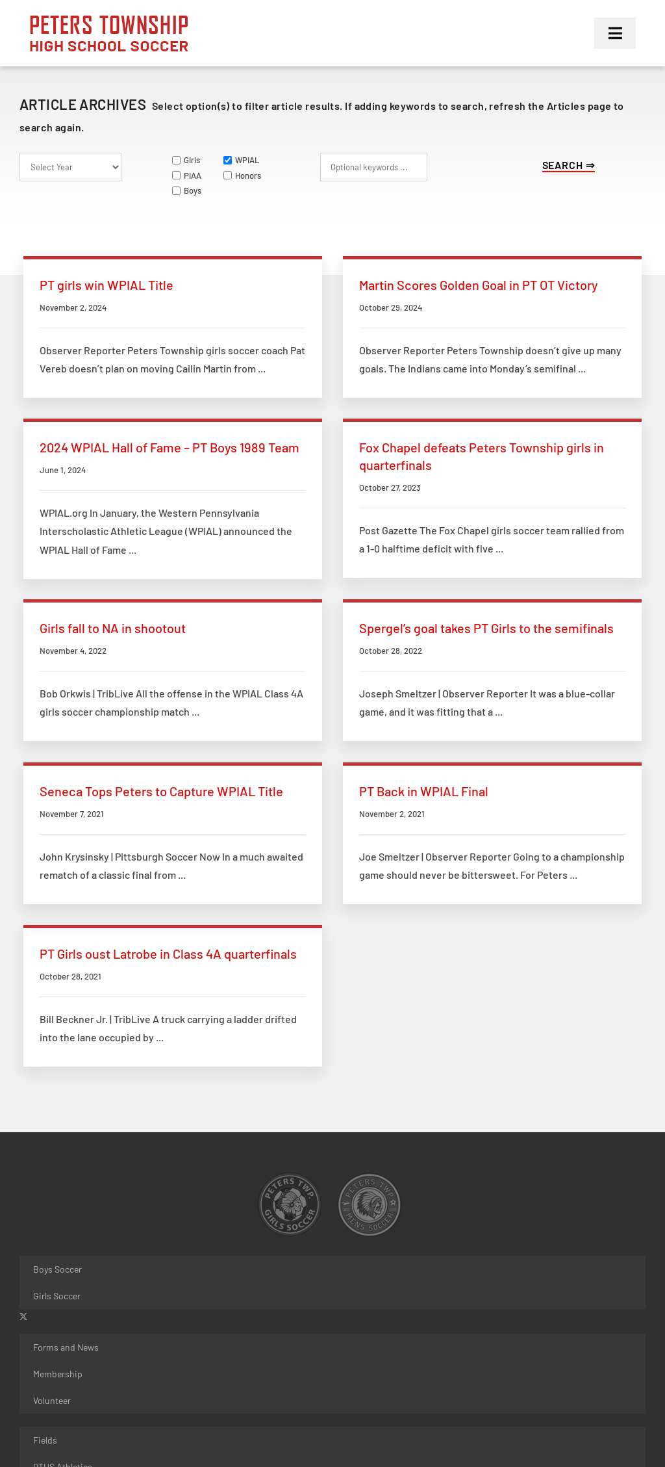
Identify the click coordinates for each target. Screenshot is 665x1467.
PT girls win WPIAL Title (106, 284)
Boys (186, 190)
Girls (186, 160)
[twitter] (23, 1138)
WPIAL (241, 160)
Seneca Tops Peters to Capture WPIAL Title (161, 737)
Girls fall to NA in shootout (326, 520)
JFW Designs (221, 1404)
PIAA (186, 175)
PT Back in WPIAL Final (317, 737)
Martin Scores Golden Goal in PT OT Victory (372, 284)
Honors (242, 175)
